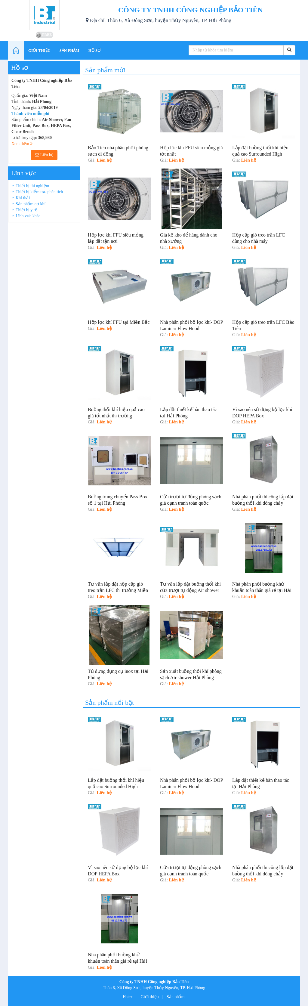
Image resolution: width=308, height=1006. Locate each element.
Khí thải (23, 198)
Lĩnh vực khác (28, 216)
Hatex (128, 997)
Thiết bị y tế (26, 210)
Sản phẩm (175, 997)
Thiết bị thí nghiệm (32, 186)
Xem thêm (21, 143)
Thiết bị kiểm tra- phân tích (39, 192)
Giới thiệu (150, 997)
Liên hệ (44, 155)
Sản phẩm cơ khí (30, 204)
